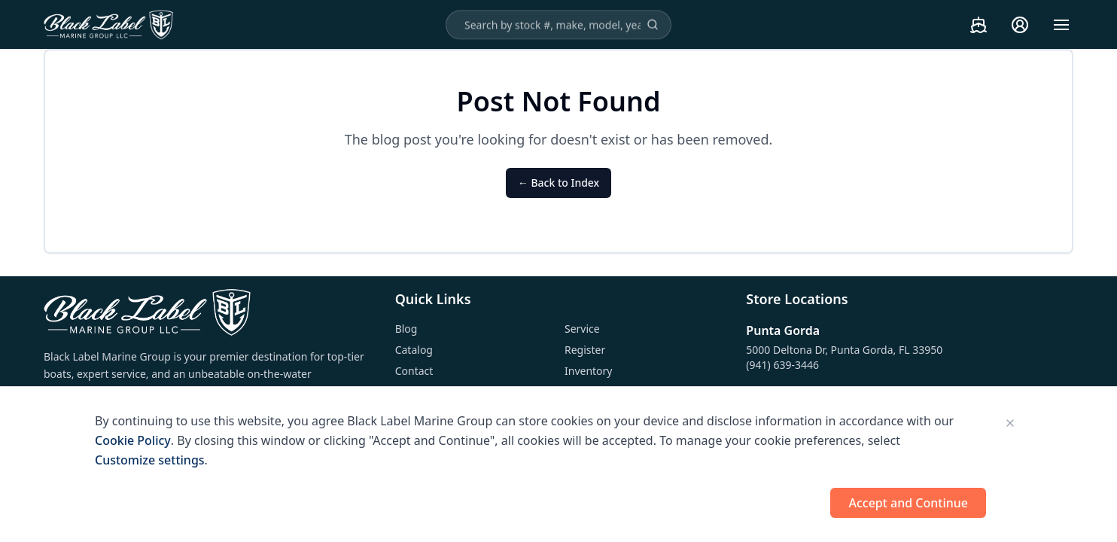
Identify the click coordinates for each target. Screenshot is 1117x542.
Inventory (589, 371)
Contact (414, 371)
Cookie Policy (133, 440)
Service (582, 328)
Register (585, 350)
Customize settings (150, 460)
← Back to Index (558, 182)
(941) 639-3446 (782, 365)
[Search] (653, 25)
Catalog (414, 350)
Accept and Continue (908, 503)
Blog (406, 328)
